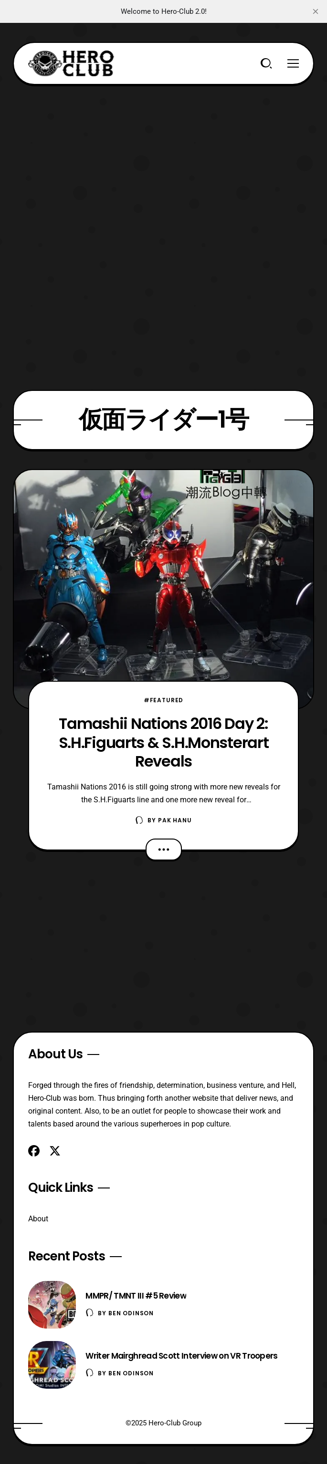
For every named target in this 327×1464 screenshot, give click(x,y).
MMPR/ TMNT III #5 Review (135, 1295)
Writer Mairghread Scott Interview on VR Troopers (181, 1356)
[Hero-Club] (71, 63)
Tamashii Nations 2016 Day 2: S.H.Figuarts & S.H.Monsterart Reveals (164, 742)
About (38, 1218)
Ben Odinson (131, 1313)
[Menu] (293, 63)
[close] (315, 11)
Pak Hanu (175, 820)
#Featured (164, 700)
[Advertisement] (163, 151)
